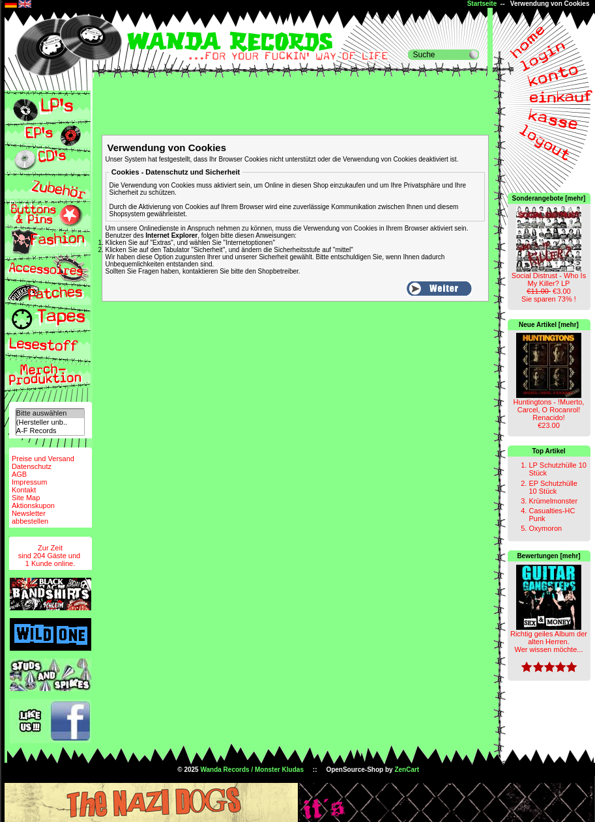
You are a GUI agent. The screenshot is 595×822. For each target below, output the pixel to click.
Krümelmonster (553, 501)
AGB (19, 474)
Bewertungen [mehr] (548, 556)
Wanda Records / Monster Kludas (252, 769)
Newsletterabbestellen (30, 517)
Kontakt (24, 490)
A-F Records (50, 431)
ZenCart (406, 769)
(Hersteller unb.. (50, 422)
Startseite (482, 3)
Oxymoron (545, 528)
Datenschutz (31, 466)
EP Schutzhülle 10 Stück (553, 487)
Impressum (29, 482)
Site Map (26, 498)
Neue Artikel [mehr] (549, 324)
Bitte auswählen (50, 413)
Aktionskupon (33, 505)
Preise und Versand (43, 458)
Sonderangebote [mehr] (549, 198)
